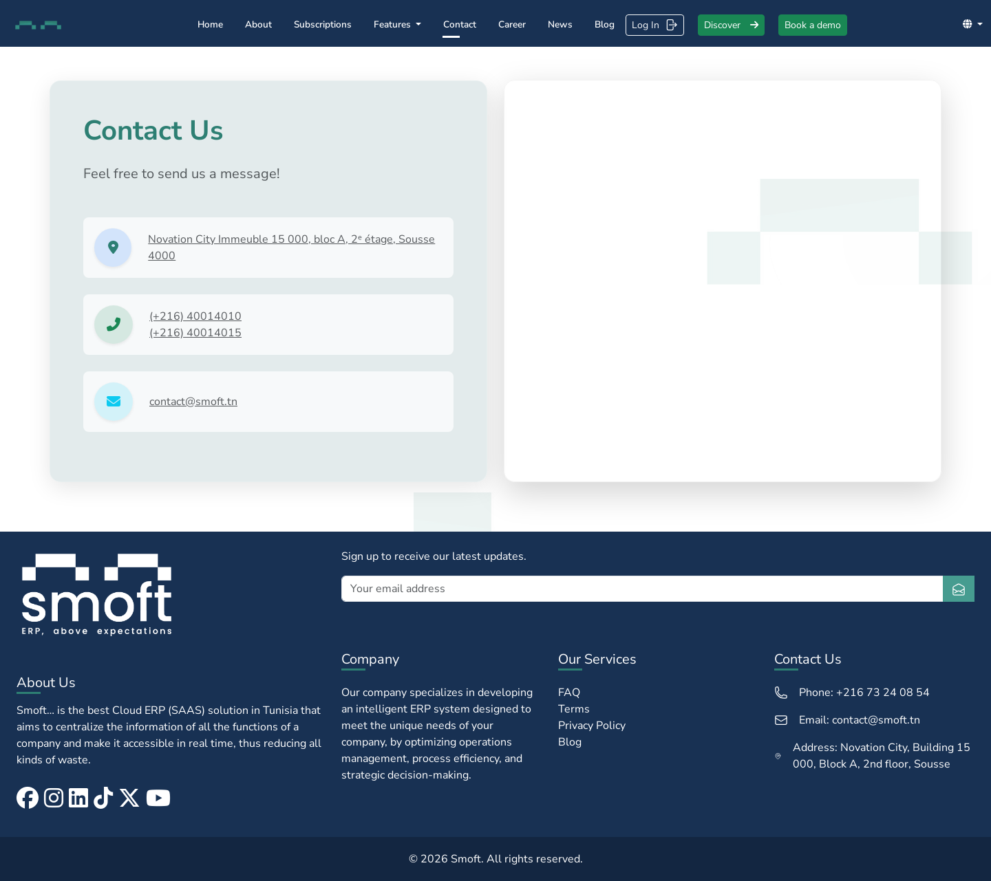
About (258, 24)
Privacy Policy (592, 725)
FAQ (569, 692)
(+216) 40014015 (195, 332)
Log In (655, 25)
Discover (731, 25)
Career (512, 24)
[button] (973, 24)
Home (210, 24)
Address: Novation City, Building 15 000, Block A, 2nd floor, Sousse (872, 756)
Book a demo (813, 25)
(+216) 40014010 (195, 316)
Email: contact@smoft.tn (847, 720)
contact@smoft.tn (193, 401)
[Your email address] (642, 589)
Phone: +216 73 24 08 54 (852, 692)
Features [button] (394, 24)
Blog (605, 24)
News (560, 24)
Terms (574, 709)
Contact (459, 24)
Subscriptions (323, 24)
